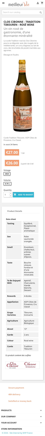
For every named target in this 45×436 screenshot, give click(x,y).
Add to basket (23, 194)
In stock (7, 144)
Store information (11, 429)
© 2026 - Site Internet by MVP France (17, 433)
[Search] (22, 12)
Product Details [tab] (14, 211)
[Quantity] (6, 194)
